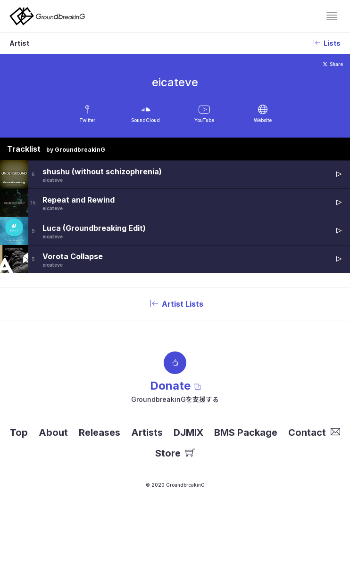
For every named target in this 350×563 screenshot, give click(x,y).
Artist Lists (175, 304)
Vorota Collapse (72, 256)
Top (19, 432)
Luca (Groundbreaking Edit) (94, 228)
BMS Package (245, 432)
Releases (99, 432)
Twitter (87, 120)
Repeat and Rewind (78, 199)
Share (333, 64)
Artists (147, 432)
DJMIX (188, 432)
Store (175, 453)
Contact (314, 432)
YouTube (204, 120)
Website (263, 120)
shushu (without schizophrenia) (102, 171)
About (53, 432)
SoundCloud (145, 120)
